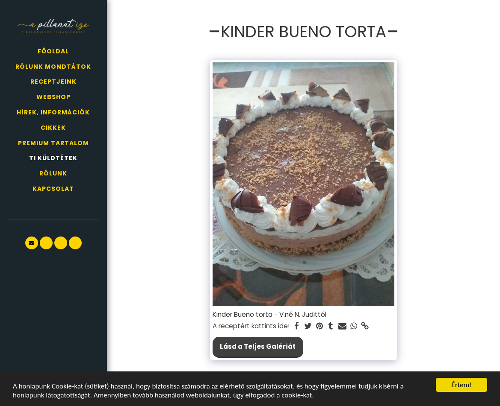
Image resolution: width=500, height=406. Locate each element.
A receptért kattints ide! (251, 326)
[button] (31, 243)
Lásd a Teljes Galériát (258, 346)
